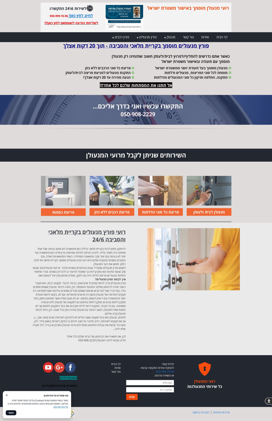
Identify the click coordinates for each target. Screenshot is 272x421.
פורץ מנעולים (148, 37)
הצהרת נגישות (201, 412)
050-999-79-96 (165, 372)
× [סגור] (7, 395)
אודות (205, 37)
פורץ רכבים (122, 37)
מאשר (11, 412)
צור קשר (188, 37)
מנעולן (171, 37)
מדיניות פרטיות (221, 412)
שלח (132, 397)
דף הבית (222, 37)
